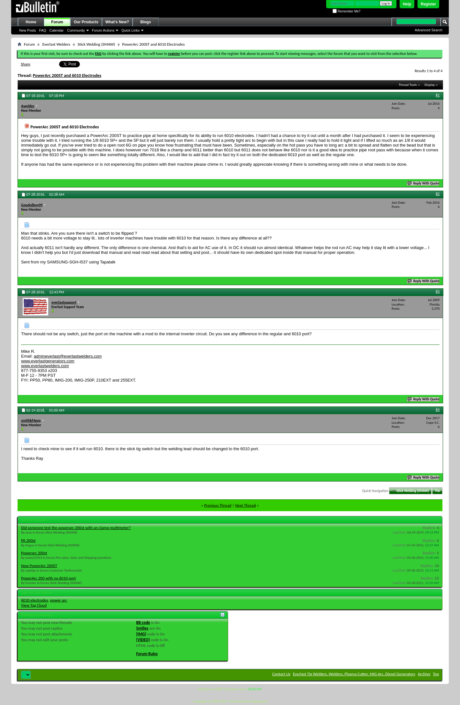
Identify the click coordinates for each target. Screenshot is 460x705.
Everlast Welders (56, 44)
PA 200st (28, 540)
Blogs (145, 22)
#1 (438, 95)
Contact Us (281, 673)
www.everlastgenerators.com (47, 361)
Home (31, 22)
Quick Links (130, 30)
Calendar (57, 30)
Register (428, 4)
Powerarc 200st (34, 552)
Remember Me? (346, 11)
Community (76, 30)
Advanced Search (428, 30)
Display (430, 85)
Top (437, 491)
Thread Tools (408, 85)
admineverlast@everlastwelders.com (68, 356)
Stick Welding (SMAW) (96, 44)
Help (407, 4)
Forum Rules (146, 653)
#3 (438, 291)
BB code (143, 622)
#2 (438, 194)
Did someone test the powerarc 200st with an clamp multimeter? (76, 527)
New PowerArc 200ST (39, 565)
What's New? (117, 22)
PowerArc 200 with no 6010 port (48, 578)
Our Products (86, 22)
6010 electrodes (34, 600)
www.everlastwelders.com (45, 365)
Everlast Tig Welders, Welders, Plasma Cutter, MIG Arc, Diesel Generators (354, 673)
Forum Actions (103, 30)
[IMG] (141, 634)
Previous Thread (217, 505)
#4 (438, 409)
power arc (58, 600)
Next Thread (245, 505)
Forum (57, 22)
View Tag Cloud (34, 605)
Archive (424, 673)
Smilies (142, 628)
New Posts (27, 30)
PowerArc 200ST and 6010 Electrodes (67, 75)
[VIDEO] (143, 639)
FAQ (42, 30)
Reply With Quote (423, 183)
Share (25, 64)
